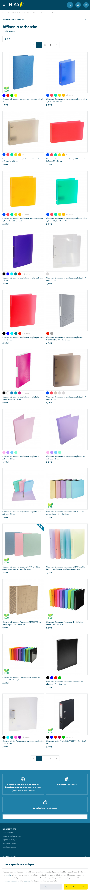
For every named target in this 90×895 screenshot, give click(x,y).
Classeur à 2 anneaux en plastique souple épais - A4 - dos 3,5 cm (22, 338)
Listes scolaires (7, 832)
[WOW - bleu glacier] (15, 392)
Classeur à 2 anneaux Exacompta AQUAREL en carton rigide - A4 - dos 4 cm (65, 512)
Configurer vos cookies (51, 886)
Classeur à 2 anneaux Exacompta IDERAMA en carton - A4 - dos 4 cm (64, 623)
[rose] (15, 737)
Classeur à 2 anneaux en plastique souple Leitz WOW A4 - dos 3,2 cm (20, 398)
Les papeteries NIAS (9, 13)
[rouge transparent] (51, 95)
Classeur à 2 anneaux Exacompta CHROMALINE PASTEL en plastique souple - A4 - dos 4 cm (65, 568)
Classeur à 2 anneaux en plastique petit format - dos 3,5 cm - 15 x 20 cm (22, 160)
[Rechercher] (70, 5)
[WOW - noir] (3, 392)
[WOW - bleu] (11, 392)
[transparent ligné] (47, 273)
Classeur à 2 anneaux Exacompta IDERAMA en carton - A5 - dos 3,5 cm (21, 678)
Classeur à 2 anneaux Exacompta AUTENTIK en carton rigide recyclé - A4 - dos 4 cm (21, 568)
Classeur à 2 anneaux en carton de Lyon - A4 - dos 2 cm (22, 100)
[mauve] (19, 737)
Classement (44, 13)
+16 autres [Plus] (26, 333)
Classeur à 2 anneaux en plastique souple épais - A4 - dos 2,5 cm (66, 279)
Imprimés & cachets (9, 843)
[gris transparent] (55, 392)
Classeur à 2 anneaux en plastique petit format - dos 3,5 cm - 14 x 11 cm (66, 100)
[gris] (51, 333)
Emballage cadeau (9, 847)
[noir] (3, 273)
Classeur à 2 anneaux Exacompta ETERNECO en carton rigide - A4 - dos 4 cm (21, 623)
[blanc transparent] (59, 392)
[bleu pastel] (11, 452)
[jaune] (15, 95)
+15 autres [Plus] (26, 274)
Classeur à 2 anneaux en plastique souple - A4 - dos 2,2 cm (22, 279)
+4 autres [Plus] (25, 393)
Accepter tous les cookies (75, 886)
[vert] (11, 95)
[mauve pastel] (7, 452)
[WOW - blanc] (7, 392)
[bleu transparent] (47, 95)
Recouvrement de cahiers (11, 836)
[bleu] (3, 95)
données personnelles (10, 880)
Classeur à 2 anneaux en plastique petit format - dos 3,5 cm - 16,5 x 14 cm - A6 (66, 219)
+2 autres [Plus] (69, 95)
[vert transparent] (55, 95)
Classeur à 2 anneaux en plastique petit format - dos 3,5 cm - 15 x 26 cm (66, 160)
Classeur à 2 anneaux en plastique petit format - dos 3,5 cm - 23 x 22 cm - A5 (22, 219)
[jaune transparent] (59, 95)
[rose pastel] (3, 452)
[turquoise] (11, 273)
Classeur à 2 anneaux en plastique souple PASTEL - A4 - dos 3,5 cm (66, 457)
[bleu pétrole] (15, 273)
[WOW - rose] (19, 392)
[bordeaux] (59, 737)
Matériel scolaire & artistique (28, 13)
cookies (9, 875)
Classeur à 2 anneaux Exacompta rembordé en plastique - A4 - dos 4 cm (64, 682)
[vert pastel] (15, 452)
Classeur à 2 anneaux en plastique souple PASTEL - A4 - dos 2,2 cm (22, 457)
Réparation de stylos (9, 839)
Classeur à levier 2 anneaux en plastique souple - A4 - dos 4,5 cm (22, 742)
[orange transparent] (63, 95)
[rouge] (7, 95)
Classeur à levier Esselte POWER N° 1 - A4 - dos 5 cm (66, 742)
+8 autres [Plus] (25, 737)
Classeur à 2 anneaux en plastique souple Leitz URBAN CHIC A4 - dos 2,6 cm (64, 338)
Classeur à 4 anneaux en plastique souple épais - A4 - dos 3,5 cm (66, 398)
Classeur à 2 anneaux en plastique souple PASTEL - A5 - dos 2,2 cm (22, 512)
